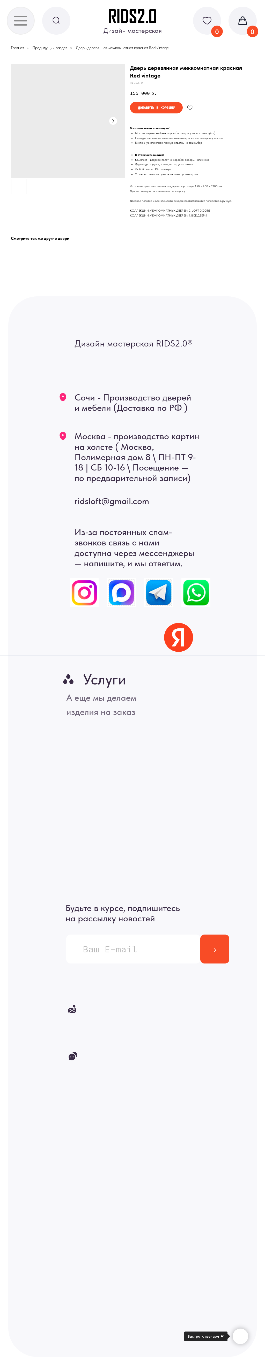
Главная (17, 47)
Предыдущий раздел (50, 47)
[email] (133, 949)
